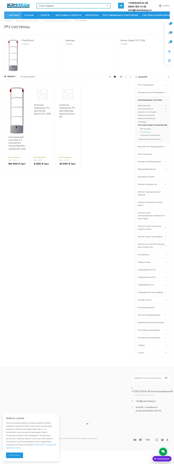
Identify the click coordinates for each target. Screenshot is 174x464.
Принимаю (14, 455)
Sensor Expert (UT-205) (132, 40)
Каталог (13, 15)
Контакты (92, 15)
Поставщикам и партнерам (120, 15)
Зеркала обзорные (146, 118)
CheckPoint (28, 40)
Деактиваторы (152, 105)
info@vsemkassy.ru (146, 401)
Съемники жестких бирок (149, 139)
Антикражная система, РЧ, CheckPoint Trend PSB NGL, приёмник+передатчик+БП (17, 143)
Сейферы (142, 122)
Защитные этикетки (146, 115)
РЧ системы (145, 132)
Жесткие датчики (152, 109)
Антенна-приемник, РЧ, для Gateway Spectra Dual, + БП (67, 111)
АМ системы (145, 129)
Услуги (44, 15)
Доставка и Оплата (68, 15)
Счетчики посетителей (150, 135)
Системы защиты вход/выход (152, 125)
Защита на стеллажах (152, 112)
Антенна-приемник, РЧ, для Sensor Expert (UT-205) (42, 109)
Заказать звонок (144, 395)
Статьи (29, 15)
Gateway (69, 40)
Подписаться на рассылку (151, 378)
